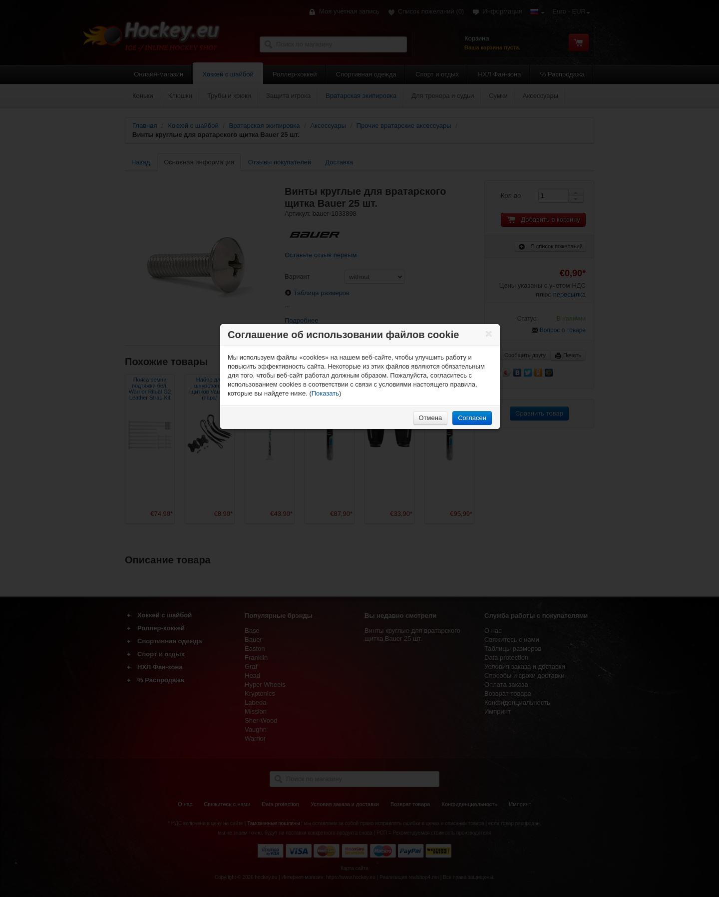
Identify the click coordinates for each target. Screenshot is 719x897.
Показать (325, 393)
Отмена (430, 418)
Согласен (472, 418)
